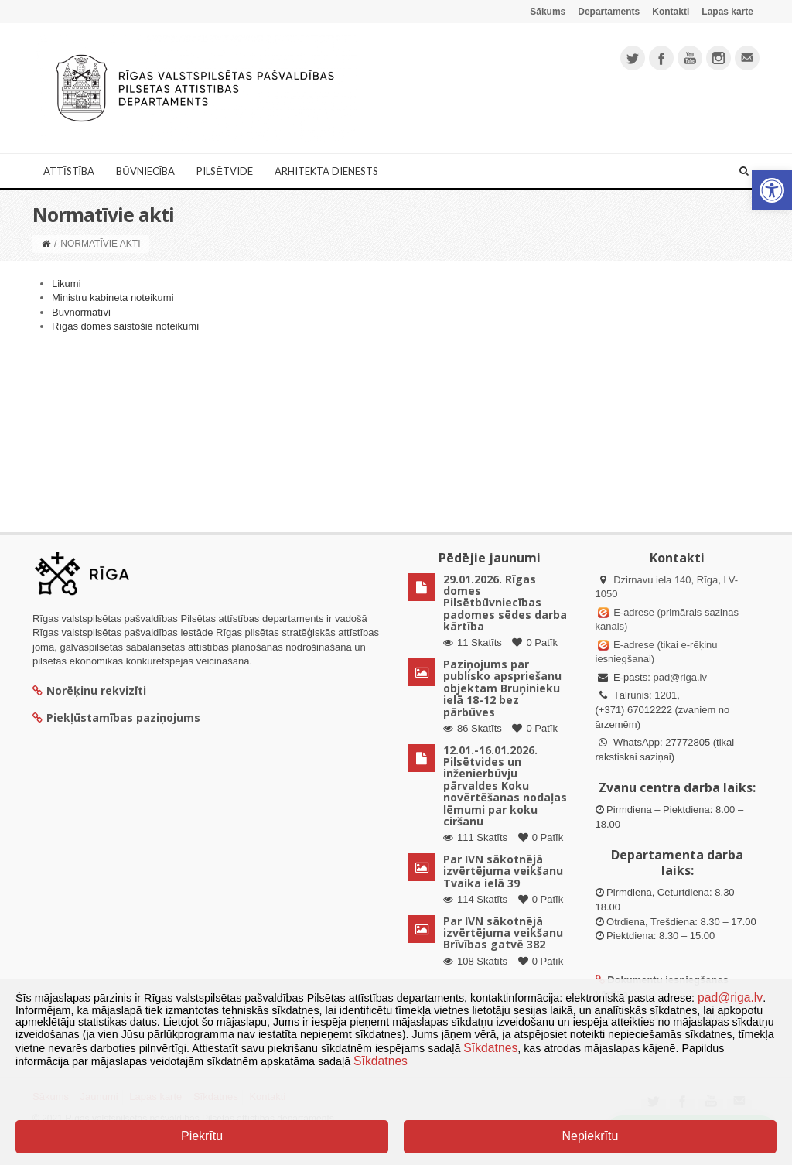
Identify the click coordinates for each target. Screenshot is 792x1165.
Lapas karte (727, 11)
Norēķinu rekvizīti (89, 690)
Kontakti (670, 11)
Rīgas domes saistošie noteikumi (125, 326)
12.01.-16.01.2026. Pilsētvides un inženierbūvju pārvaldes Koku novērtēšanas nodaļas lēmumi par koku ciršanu (505, 785)
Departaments (609, 11)
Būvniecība (145, 171)
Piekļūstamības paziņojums (116, 717)
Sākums (547, 11)
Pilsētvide (224, 171)
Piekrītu (202, 1136)
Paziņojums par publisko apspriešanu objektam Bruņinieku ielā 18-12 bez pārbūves (502, 688)
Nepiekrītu (590, 1136)
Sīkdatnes (490, 1047)
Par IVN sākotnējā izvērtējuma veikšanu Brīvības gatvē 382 (503, 933)
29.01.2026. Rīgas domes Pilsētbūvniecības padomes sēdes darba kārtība (505, 603)
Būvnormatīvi (81, 312)
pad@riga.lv (680, 677)
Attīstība (68, 171)
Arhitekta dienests (326, 171)
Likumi (66, 283)
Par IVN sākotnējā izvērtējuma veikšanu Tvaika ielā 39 (503, 871)
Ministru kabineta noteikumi (113, 297)
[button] (772, 190)
